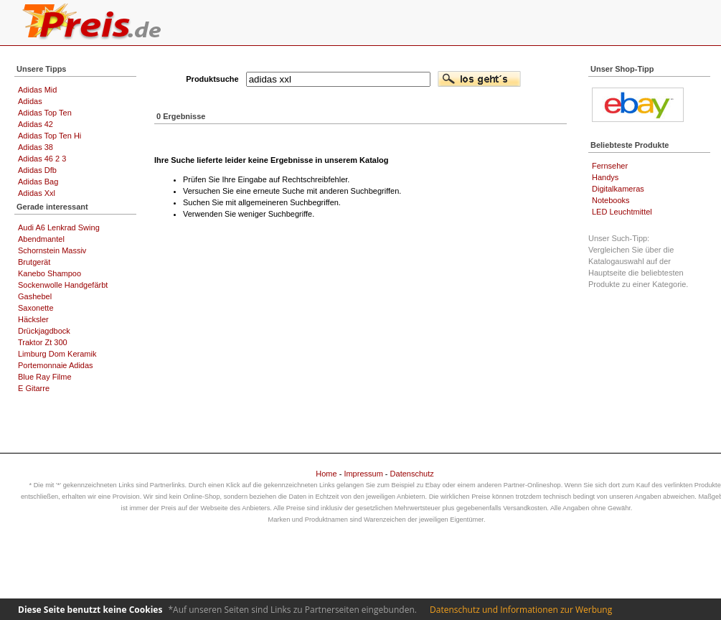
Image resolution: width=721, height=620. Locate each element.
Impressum (363, 473)
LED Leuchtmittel (622, 211)
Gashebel (35, 296)
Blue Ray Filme (45, 376)
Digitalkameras (618, 188)
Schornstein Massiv (52, 250)
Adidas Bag (38, 181)
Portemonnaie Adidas (55, 365)
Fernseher (610, 165)
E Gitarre (34, 388)
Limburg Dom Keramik (57, 353)
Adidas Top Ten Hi (49, 135)
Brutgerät (34, 262)
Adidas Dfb (37, 170)
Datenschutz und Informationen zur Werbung (521, 609)
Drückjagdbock (44, 331)
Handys (605, 177)
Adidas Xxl (36, 193)
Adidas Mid (37, 89)
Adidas (30, 101)
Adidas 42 (35, 124)
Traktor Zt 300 (42, 342)
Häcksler (33, 319)
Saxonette (36, 308)
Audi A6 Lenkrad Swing (59, 227)
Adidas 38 (35, 147)
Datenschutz (412, 473)
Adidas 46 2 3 (42, 158)
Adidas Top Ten (45, 112)
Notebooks (611, 200)
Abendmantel (41, 239)
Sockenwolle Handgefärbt (63, 285)
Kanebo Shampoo (49, 273)
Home (326, 473)
